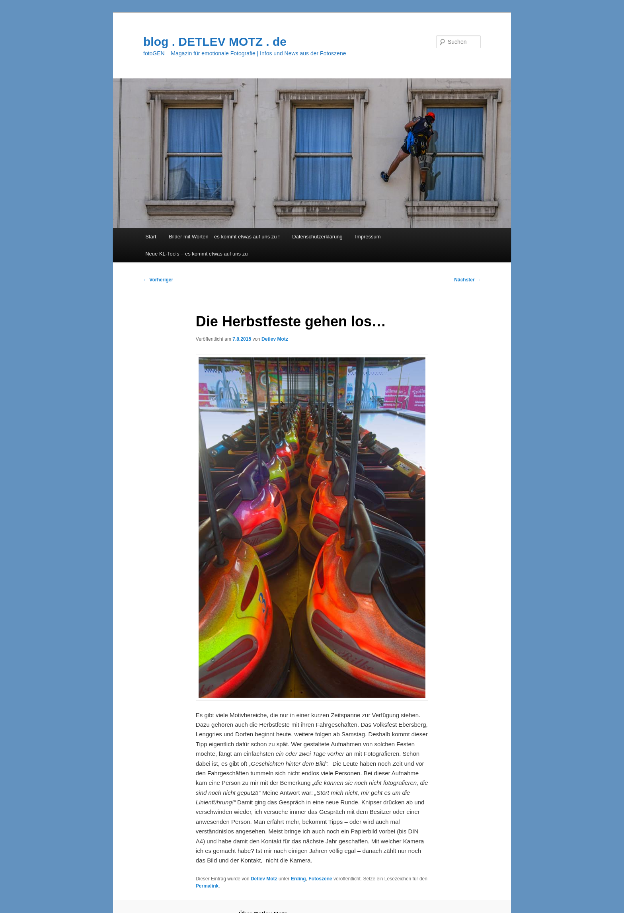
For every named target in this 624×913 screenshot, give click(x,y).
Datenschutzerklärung (317, 237)
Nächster (467, 280)
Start (150, 237)
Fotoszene (320, 879)
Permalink (207, 886)
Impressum (367, 237)
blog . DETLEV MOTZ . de (215, 41)
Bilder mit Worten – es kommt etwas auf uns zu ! (224, 237)
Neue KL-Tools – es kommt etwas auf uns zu (196, 254)
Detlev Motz (274, 339)
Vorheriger (158, 280)
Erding (298, 879)
